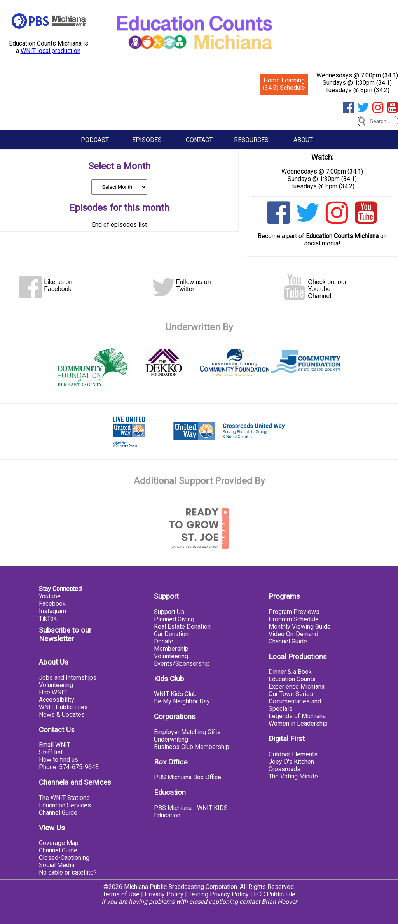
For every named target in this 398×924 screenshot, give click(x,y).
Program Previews (294, 611)
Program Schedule (294, 619)
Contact (199, 140)
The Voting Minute (293, 776)
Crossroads (284, 769)
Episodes (147, 140)
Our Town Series (291, 694)
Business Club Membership (191, 746)
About (303, 140)
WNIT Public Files (63, 707)
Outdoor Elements (293, 754)
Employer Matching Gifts (187, 732)
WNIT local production (50, 50)
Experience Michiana (297, 686)
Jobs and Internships (67, 677)
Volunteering (56, 685)
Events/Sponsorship (182, 663)
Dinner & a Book (290, 671)
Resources (251, 140)
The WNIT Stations (64, 797)
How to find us (58, 759)
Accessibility (56, 699)
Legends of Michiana (297, 716)
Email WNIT (54, 745)
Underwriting (171, 739)
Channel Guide (58, 812)
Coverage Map (59, 843)
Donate (163, 641)
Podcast (95, 140)
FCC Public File (274, 894)
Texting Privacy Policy (219, 894)
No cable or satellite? (68, 872)
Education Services (65, 805)
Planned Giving (174, 619)
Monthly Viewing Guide (300, 626)
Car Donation (171, 634)
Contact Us (57, 730)
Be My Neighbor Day (182, 701)
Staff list (51, 752)
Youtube (50, 596)
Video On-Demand (293, 634)
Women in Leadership (298, 723)
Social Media (56, 865)
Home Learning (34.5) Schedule (284, 84)
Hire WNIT (53, 692)
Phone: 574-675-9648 (69, 767)
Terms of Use (121, 894)
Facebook (52, 603)
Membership (171, 648)
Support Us (169, 611)
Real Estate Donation (182, 626)
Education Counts (292, 679)
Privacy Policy (164, 894)
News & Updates (62, 714)
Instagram (52, 611)
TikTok (48, 618)
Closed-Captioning (64, 857)
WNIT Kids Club (175, 694)
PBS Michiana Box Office (187, 777)
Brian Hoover (279, 901)
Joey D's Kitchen (291, 761)
